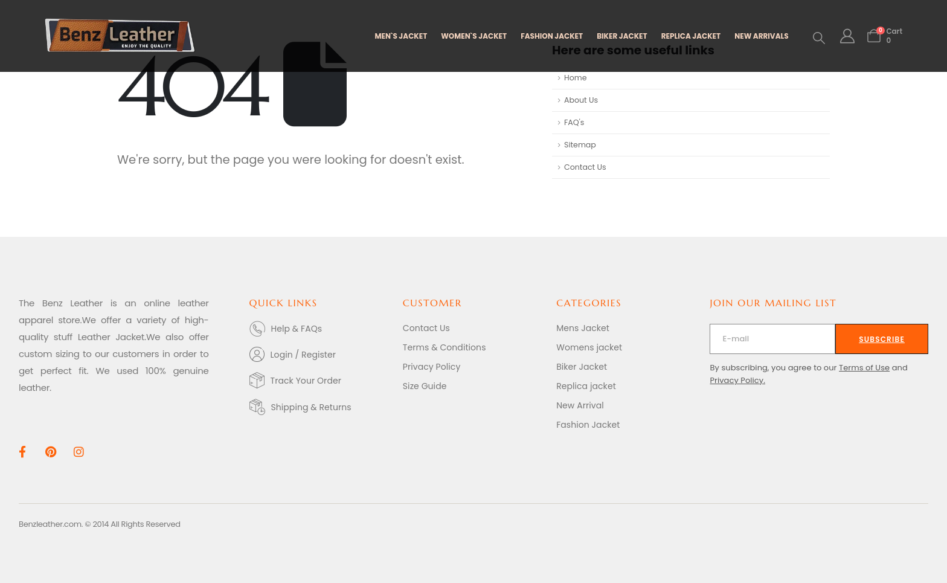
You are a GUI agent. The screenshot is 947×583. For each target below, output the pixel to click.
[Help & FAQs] (320, 329)
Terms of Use (864, 367)
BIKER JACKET (622, 36)
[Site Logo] (120, 36)
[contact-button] (881, 339)
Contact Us (585, 167)
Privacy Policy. (737, 380)
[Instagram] (79, 452)
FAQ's (574, 122)
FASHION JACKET (552, 36)
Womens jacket (589, 347)
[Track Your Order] (320, 380)
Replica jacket (586, 386)
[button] (819, 38)
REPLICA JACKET (691, 36)
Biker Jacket (581, 367)
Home (575, 77)
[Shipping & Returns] (320, 407)
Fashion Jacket (588, 425)
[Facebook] (22, 452)
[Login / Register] (320, 354)
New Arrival (580, 405)
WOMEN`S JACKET (474, 36)
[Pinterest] (50, 452)
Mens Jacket (582, 328)
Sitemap (580, 145)
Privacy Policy (432, 367)
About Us (581, 100)
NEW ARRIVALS (761, 36)
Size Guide (425, 386)
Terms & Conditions (444, 347)
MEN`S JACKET (400, 36)
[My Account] (847, 36)
